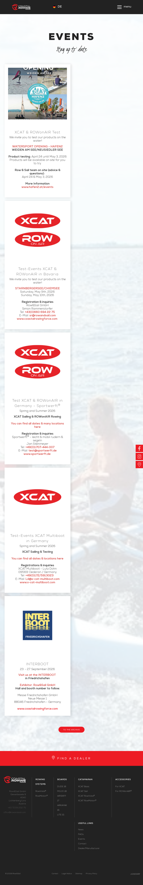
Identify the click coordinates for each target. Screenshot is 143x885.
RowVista (40, 791)
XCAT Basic (83, 787)
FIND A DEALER (74, 758)
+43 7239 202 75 (17, 808)
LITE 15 (60, 815)
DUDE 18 (61, 787)
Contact (82, 844)
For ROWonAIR (123, 791)
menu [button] (127, 7)
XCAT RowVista (86, 796)
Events (81, 839)
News (80, 830)
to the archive (71, 730)
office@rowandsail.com (15, 813)
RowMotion (41, 796)
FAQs (81, 834)
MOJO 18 (62, 791)
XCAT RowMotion (87, 801)
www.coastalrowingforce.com (37, 709)
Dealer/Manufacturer (89, 849)
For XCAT (120, 787)
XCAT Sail (83, 791)
